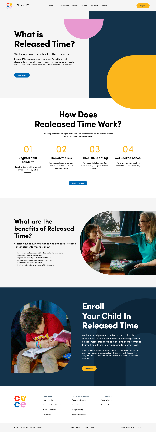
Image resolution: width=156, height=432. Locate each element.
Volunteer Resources (108, 405)
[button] (52, 5)
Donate (104, 5)
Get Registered (78, 183)
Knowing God (64, 5)
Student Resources (79, 414)
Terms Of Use (75, 427)
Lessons (75, 5)
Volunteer (94, 5)
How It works (48, 400)
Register (143, 5)
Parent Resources (78, 405)
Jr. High (84, 5)
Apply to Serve (106, 400)
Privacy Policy (89, 427)
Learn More (22, 75)
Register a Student (79, 400)
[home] (17, 6)
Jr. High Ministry (77, 410)
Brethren (138, 427)
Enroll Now (89, 368)
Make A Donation (49, 410)
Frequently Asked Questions (53, 405)
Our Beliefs (47, 414)
